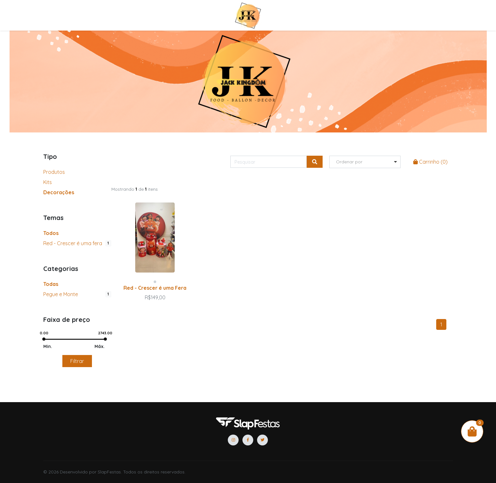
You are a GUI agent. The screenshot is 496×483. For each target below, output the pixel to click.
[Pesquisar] (268, 162)
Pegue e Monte (60, 294)
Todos (51, 233)
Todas (50, 284)
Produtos (54, 172)
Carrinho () (430, 162)
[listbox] (365, 162)
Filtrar (77, 361)
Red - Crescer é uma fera (72, 243)
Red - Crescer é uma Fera (154, 288)
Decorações (58, 192)
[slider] (44, 339)
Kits (47, 182)
